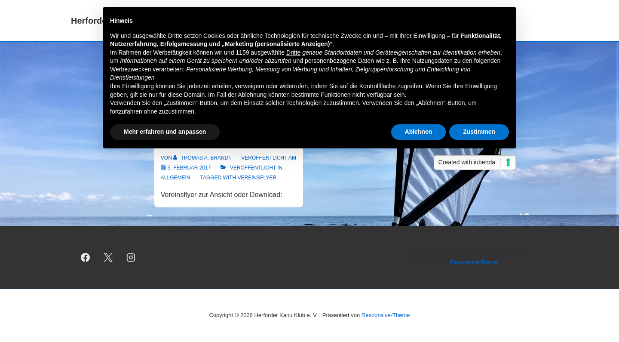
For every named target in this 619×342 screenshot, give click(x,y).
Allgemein (175, 178)
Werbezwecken (130, 69)
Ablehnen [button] (418, 131)
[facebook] (85, 258)
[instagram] (131, 258)
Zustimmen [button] (479, 131)
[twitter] (108, 258)
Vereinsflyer (257, 178)
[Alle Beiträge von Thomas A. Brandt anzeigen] (203, 158)
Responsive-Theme (474, 262)
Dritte (293, 52)
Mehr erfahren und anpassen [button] (165, 131)
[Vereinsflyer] (189, 168)
